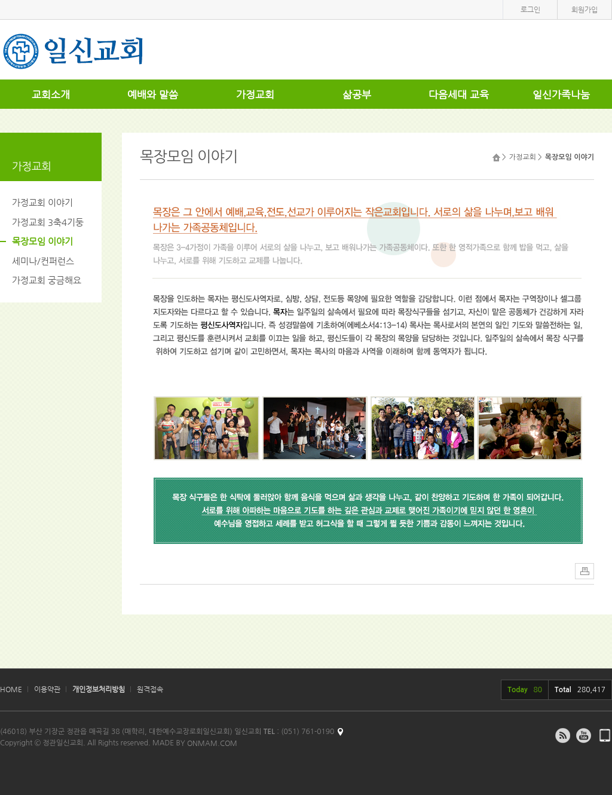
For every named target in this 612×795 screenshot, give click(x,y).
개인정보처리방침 (98, 689)
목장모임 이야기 (42, 241)
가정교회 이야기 (42, 202)
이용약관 (47, 689)
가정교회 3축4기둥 (48, 222)
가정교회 (255, 94)
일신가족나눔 (561, 94)
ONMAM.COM (212, 743)
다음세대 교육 (459, 94)
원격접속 (150, 689)
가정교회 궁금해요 (46, 280)
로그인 (530, 9)
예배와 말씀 (152, 94)
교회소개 (51, 94)
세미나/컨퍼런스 (43, 261)
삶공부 (356, 94)
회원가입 (584, 9)
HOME (11, 689)
